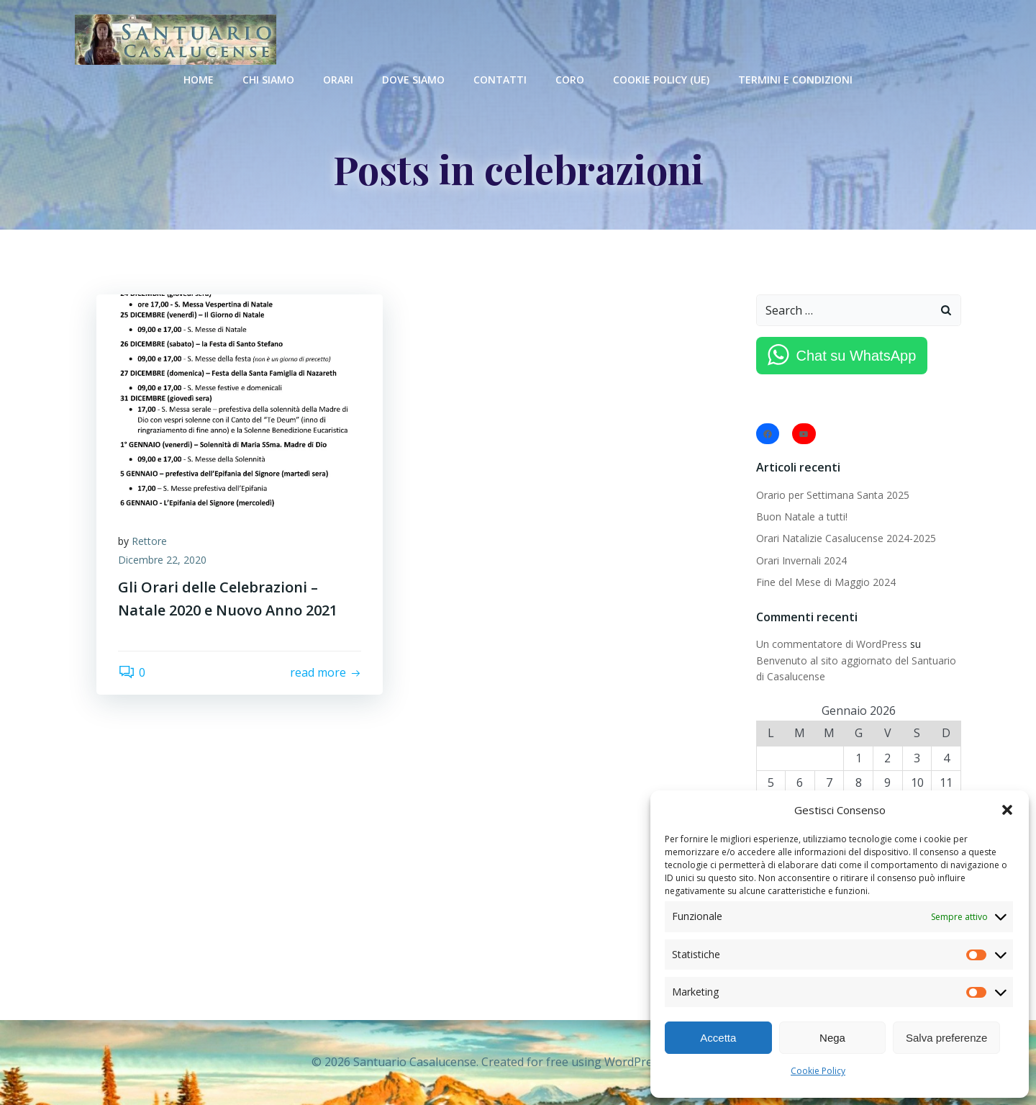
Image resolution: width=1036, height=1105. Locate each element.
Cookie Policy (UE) (661, 79)
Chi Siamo (268, 79)
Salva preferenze (946, 1038)
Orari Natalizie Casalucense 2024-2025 (846, 538)
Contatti (500, 79)
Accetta (718, 1038)
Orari (338, 79)
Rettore (149, 541)
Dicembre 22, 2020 (162, 560)
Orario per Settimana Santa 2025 (832, 495)
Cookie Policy (818, 1071)
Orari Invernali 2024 (801, 560)
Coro (569, 79)
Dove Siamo (413, 79)
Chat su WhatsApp (856, 356)
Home (198, 79)
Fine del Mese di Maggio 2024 (826, 582)
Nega (832, 1038)
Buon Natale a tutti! (802, 516)
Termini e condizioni (795, 79)
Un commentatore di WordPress (831, 644)
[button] (1007, 810)
